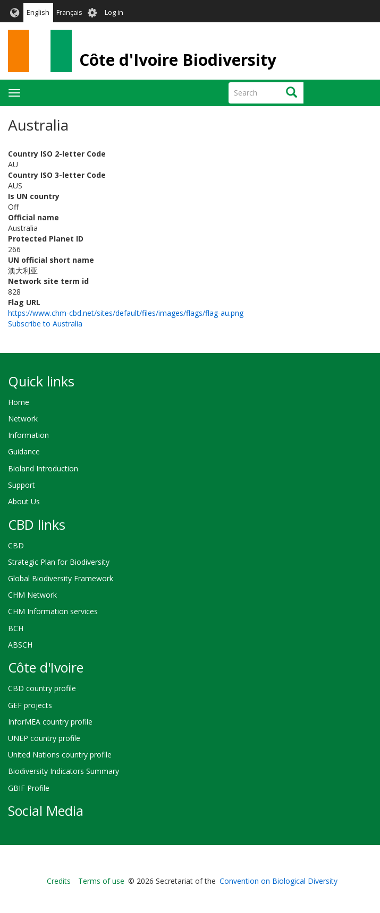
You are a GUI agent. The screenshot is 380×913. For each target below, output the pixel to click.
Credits (59, 881)
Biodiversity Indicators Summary (63, 771)
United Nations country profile (60, 755)
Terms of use (101, 881)
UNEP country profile (44, 738)
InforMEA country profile (50, 722)
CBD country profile (42, 688)
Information (28, 435)
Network (23, 419)
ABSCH (20, 645)
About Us (24, 501)
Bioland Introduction (43, 468)
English (38, 12)
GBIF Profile (28, 788)
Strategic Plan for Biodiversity (58, 562)
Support (21, 485)
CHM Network (32, 595)
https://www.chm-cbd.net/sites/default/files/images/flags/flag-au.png (125, 313)
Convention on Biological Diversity (278, 881)
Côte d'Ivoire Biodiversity (177, 60)
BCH (15, 628)
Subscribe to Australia (45, 323)
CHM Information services (53, 611)
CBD (16, 545)
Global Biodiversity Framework (60, 578)
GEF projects (30, 705)
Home (18, 402)
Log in (114, 12)
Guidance (24, 451)
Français (69, 12)
